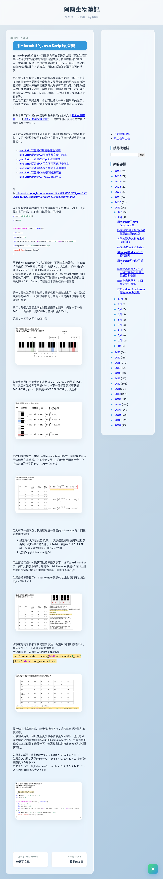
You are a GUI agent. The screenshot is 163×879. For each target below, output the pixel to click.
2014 (118, 373)
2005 (118, 420)
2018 (118, 352)
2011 (117, 388)
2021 (118, 197)
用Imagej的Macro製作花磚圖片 (130, 254)
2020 (118, 202)
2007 (118, 409)
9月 (120, 304)
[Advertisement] (131, 57)
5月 (120, 325)
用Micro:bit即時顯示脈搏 (130, 262)
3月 (120, 335)
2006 (118, 414)
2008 (118, 404)
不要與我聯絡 (122, 133)
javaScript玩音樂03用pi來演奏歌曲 (40, 159)
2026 (118, 171)
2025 (118, 176)
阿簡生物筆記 (82, 9)
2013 (118, 378)
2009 (118, 399)
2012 (118, 383)
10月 (121, 299)
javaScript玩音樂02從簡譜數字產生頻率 (43, 154)
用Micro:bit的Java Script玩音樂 (45, 45)
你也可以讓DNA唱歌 (35, 119)
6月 (120, 319)
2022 (118, 191)
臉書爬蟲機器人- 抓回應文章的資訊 (130, 282)
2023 (118, 186)
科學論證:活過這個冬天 (130, 247)
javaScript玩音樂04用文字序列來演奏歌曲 (44, 163)
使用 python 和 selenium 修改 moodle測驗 (131, 290)
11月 (120, 217)
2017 (118, 357)
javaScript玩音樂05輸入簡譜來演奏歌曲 (43, 168)
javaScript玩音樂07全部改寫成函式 (40, 176)
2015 (118, 368)
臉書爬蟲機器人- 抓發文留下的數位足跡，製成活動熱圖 (130, 272)
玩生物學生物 (122, 138)
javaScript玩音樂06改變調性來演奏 (40, 172)
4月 (120, 330)
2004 (118, 425)
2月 (120, 340)
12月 (120, 212)
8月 (120, 309)
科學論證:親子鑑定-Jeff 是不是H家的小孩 (131, 232)
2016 (118, 362)
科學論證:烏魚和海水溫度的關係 (130, 240)
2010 (118, 394)
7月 (120, 314)
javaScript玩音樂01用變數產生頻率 (40, 150)
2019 (118, 207)
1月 (120, 345)
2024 (118, 181)
